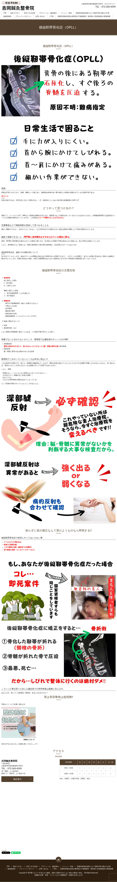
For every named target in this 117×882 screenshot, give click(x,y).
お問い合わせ (40, 16)
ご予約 (51, 16)
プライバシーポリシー (23, 16)
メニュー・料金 (66, 13)
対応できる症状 (29, 13)
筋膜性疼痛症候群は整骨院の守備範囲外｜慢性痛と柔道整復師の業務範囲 (84, 16)
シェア (4, 850)
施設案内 (17, 779)
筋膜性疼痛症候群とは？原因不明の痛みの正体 (92, 13)
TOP (5, 13)
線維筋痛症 (7, 16)
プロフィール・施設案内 (48, 13)
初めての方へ (15, 13)
